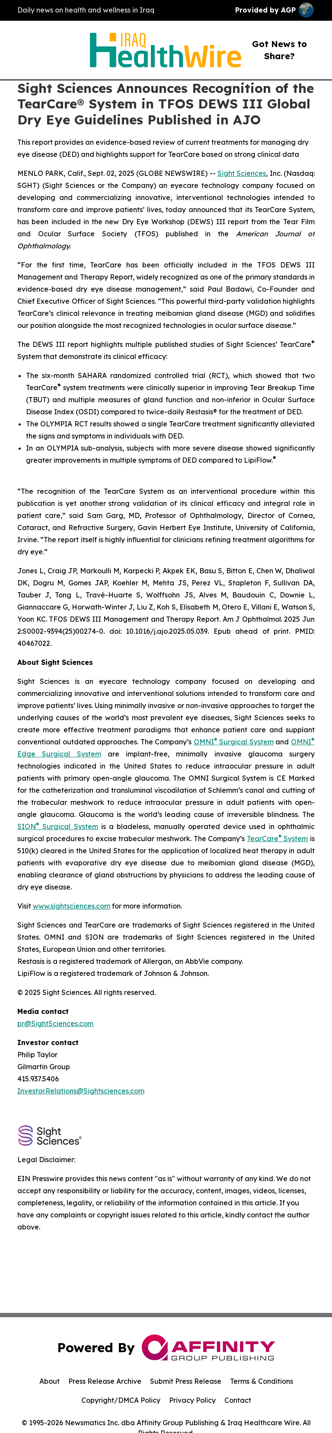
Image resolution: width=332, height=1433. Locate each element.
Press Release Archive (104, 1381)
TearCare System (277, 838)
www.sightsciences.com (71, 906)
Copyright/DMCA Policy (120, 1400)
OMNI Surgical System (234, 741)
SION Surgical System (57, 826)
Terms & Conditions (261, 1381)
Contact (237, 1400)
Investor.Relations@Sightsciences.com (80, 1091)
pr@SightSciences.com (55, 1023)
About (49, 1381)
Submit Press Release (185, 1381)
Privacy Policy (192, 1400)
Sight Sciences (241, 173)
